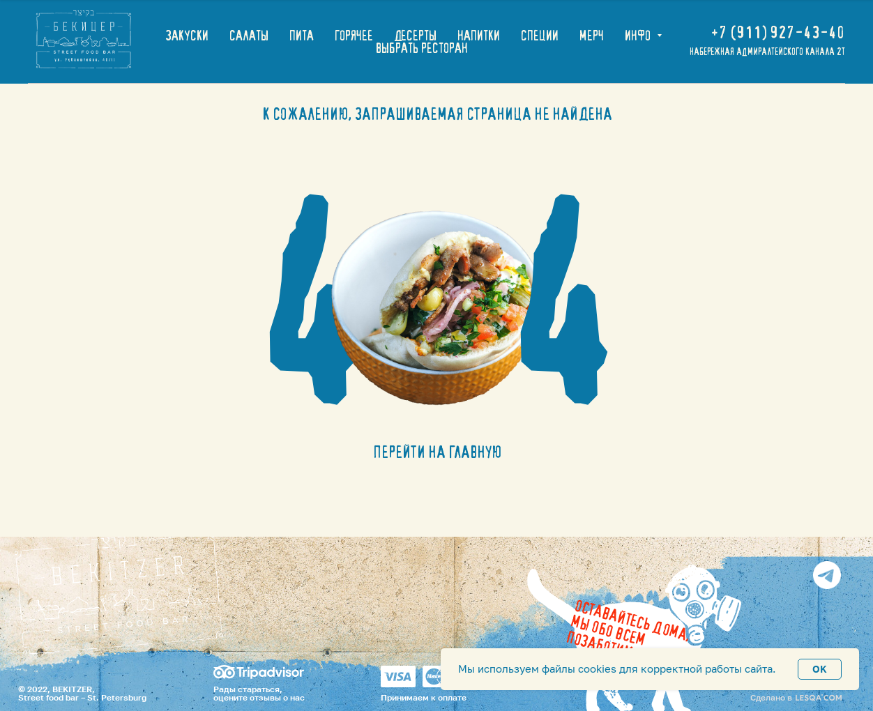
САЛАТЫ (248, 35)
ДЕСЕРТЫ (415, 35)
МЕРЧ (591, 35)
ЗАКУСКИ (186, 35)
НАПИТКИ (478, 35)
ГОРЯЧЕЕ (354, 35)
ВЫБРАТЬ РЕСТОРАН (422, 48)
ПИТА (301, 35)
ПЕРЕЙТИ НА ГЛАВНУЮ (437, 452)
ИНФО (639, 35)
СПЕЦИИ (540, 35)
